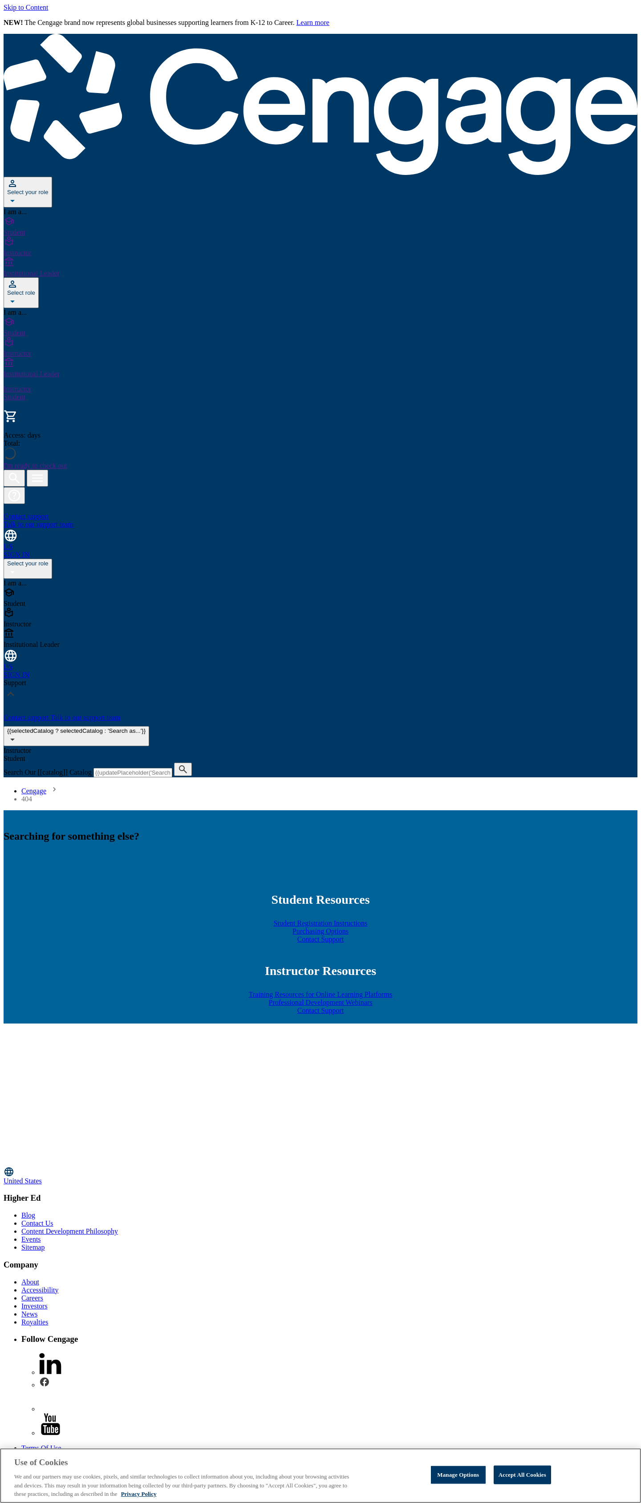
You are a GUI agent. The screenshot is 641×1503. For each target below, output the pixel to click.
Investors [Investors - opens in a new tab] (34, 1306)
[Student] (320, 226)
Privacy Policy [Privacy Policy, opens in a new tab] (139, 1494)
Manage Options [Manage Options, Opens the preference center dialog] (458, 1474)
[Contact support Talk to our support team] (320, 516)
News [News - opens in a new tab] (29, 1314)
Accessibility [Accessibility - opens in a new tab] (40, 1290)
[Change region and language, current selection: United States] (320, 539)
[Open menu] (37, 478)
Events (31, 1239)
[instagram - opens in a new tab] (50, 1409)
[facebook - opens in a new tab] (44, 1385)
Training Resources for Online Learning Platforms (320, 994)
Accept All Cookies (522, 1474)
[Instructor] (320, 246)
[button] (14, 495)
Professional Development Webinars (320, 1002)
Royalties (34, 1322)
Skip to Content (26, 7)
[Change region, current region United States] (320, 1175)
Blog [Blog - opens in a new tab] (28, 1215)
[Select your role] (28, 192)
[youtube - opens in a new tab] (50, 1433)
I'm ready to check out (35, 465)
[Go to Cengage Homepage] (320, 172)
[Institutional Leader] (320, 267)
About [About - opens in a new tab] (30, 1282)
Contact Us (37, 1223)
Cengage (33, 791)
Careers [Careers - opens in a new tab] (32, 1298)
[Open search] (14, 478)
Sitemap (33, 1247)
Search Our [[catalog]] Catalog (48, 772)
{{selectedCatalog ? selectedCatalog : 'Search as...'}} (76, 736)
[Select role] (21, 292)
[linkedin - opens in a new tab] (50, 1372)
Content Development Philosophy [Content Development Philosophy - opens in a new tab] (69, 1231)
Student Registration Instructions (321, 923)
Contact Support (320, 939)
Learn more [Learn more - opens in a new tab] (312, 22)
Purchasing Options (320, 931)
